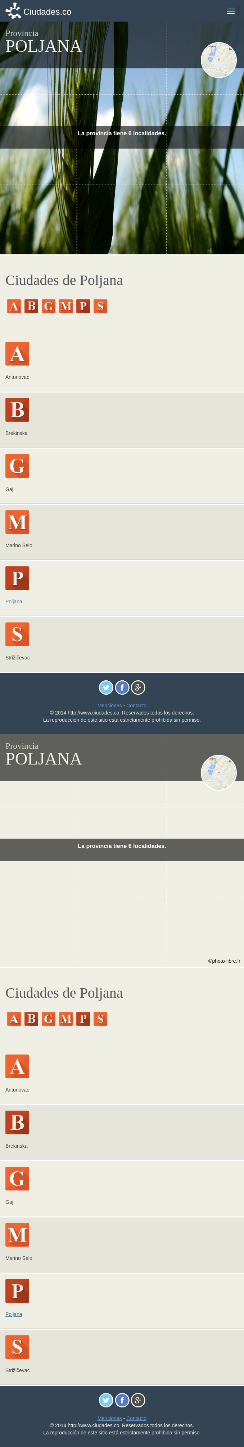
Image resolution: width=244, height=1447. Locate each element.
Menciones (110, 705)
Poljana (13, 601)
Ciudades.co (47, 12)
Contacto (136, 705)
